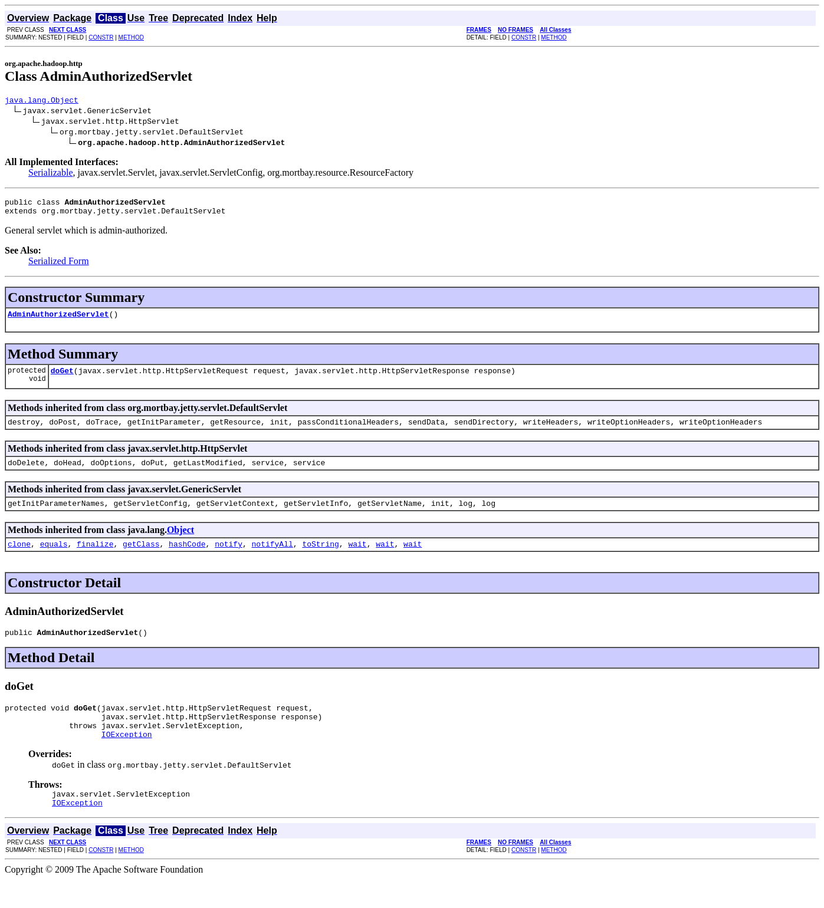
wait (357, 559)
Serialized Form (58, 266)
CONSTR (100, 37)
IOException (126, 759)
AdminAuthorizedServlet (58, 320)
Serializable (50, 174)
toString (320, 559)
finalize (95, 559)
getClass (141, 559)
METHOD (131, 37)
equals (54, 559)
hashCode (187, 559)
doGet (62, 379)
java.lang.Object (41, 101)
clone (19, 559)
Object (180, 544)
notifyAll (272, 559)
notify (228, 559)
